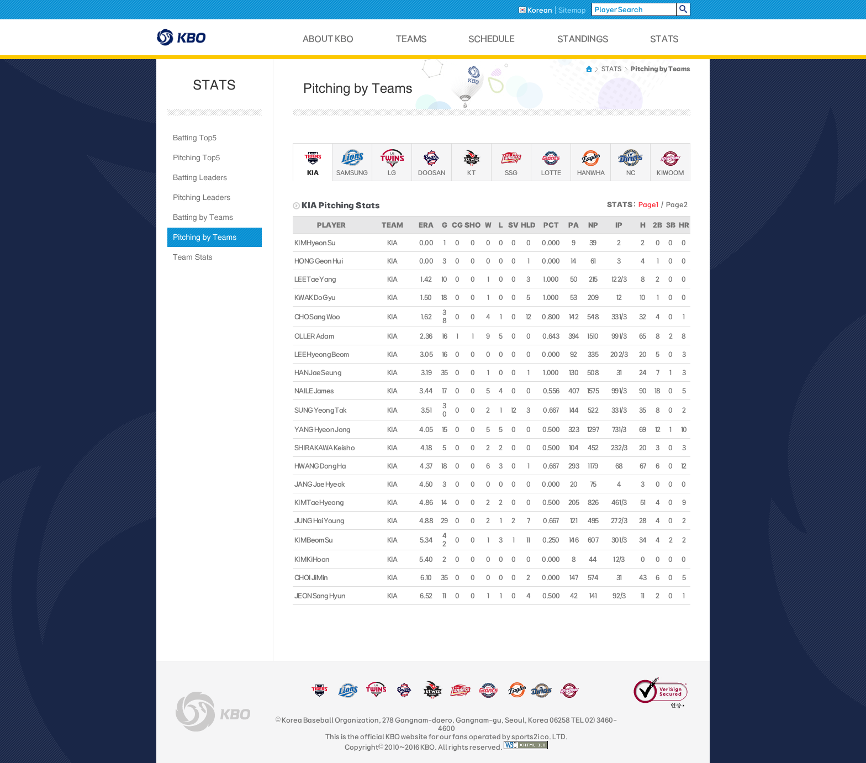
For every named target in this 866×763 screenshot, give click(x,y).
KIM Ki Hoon (311, 559)
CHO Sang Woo (317, 316)
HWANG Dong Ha (320, 466)
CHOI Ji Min (311, 577)
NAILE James (314, 390)
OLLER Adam (314, 336)
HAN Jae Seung (317, 372)
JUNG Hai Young (319, 520)
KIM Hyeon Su (315, 242)
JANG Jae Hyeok (319, 484)
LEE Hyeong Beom (321, 354)
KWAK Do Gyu (314, 297)
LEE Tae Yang (315, 279)
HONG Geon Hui (318, 261)
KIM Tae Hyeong (319, 502)
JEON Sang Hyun (319, 595)
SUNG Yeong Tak (320, 410)
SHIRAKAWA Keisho (324, 447)
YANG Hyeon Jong (322, 429)
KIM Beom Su (313, 540)
